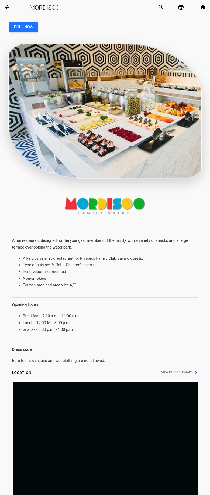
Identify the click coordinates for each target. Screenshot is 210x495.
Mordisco (45, 7)
